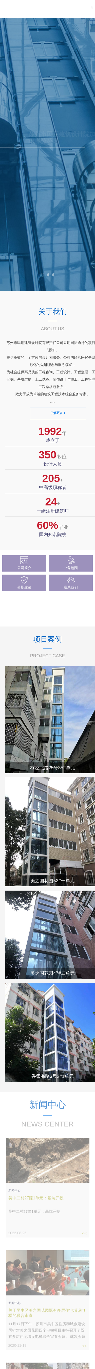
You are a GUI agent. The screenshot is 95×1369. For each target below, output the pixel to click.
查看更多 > (83, 621)
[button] (42, 275)
